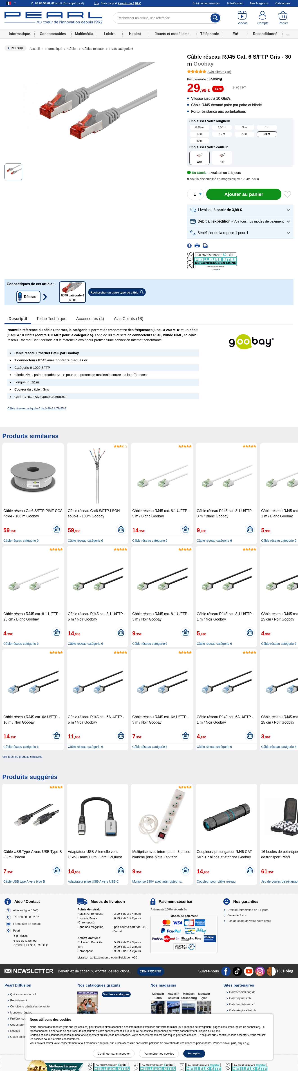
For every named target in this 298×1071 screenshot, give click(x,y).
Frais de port (121, 3)
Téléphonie (209, 34)
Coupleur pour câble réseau (216, 881)
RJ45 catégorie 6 (120, 49)
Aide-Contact (234, 3)
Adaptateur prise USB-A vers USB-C (93, 881)
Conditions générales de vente (30, 1006)
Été (235, 34)
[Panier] (283, 18)
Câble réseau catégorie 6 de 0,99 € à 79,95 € (36, 408)
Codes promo (19, 1024)
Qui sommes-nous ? (23, 994)
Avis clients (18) (128, 318)
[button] (212, 179)
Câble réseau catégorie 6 (20, 540)
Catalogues (282, 3)
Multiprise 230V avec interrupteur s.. (157, 881)
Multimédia (84, 34)
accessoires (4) (90, 318)
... (288, 34)
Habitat (135, 34)
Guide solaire (18, 1036)
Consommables (53, 34)
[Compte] (263, 18)
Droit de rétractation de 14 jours (247, 910)
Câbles (72, 49)
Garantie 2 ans (236, 915)
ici (248, 1043)
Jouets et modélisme (172, 34)
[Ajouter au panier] (243, 194)
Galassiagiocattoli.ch (242, 1010)
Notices (15, 1030)
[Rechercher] (215, 17)
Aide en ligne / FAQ (25, 910)
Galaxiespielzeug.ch (242, 1004)
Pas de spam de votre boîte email (249, 921)
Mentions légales (21, 1012)
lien (218, 1031)
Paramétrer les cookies (159, 1053)
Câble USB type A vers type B (24, 881)
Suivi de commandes (206, 3)
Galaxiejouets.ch (240, 998)
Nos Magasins (259, 3)
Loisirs (109, 34)
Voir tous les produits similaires (22, 756)
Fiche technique (52, 318)
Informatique (19, 34)
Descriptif (18, 318)
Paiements (168, 909)
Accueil (34, 49)
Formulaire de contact (27, 923)
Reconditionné (265, 34)
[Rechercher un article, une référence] (167, 18)
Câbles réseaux (93, 49)
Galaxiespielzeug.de (242, 992)
